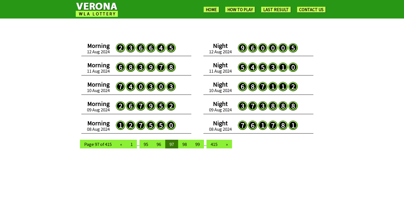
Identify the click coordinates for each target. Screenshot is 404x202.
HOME (211, 9)
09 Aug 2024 (98, 106)
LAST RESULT (276, 9)
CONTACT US (311, 9)
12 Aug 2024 (98, 48)
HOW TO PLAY (240, 9)
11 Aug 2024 (98, 68)
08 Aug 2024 (98, 126)
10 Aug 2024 (98, 87)
